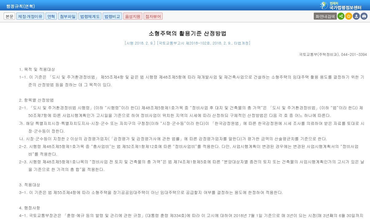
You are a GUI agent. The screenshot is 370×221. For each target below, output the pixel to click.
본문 (9, 16)
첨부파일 (67, 16)
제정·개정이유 (30, 16)
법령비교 (112, 16)
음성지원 (132, 16)
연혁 (51, 16)
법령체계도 (90, 16)
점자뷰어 (153, 16)
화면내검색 (325, 16)
